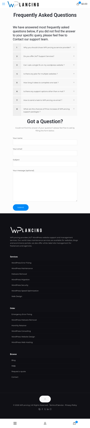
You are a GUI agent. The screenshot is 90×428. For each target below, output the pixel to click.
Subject (45, 163)
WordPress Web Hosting (22, 342)
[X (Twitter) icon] (45, 409)
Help (14, 366)
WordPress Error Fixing (21, 263)
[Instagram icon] (51, 409)
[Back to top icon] (45, 399)
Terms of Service (56, 405)
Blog (14, 360)
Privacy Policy (71, 405)
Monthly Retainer (19, 325)
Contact (15, 377)
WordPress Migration (21, 279)
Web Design (17, 296)
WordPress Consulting (21, 331)
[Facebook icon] (42, 409)
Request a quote (19, 371)
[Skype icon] (39, 409)
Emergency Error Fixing (22, 314)
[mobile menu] (3, 4)
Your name (45, 141)
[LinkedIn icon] (48, 409)
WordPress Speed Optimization (25, 291)
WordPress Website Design (23, 337)
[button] (45, 47)
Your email (45, 152)
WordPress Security (20, 285)
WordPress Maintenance (22, 268)
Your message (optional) (45, 185)
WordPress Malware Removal (24, 320)
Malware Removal (19, 274)
